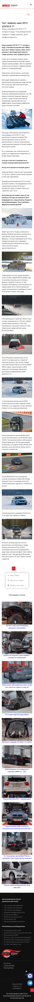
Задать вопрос (13, 575)
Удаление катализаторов (13, 917)
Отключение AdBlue (11, 915)
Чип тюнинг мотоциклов (13, 908)
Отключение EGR (10, 919)
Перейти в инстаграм (16, 585)
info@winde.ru (17, 988)
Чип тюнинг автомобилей (13, 906)
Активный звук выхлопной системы (16, 942)
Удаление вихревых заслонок (14, 921)
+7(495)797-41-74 (17, 986)
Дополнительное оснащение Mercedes (18, 933)
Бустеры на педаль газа (12, 944)
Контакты (7, 963)
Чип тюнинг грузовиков (12, 910)
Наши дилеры (9, 968)
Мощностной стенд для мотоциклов (17, 940)
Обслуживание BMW (11, 935)
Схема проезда (9, 966)
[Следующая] (20, 568)
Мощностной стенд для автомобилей (17, 937)
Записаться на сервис (16, 580)
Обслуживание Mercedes (12, 931)
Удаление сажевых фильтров (14, 912)
